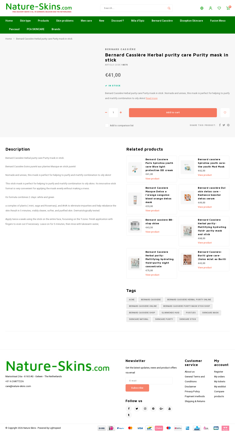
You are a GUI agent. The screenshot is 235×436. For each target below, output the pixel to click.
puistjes (191, 316)
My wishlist (220, 390)
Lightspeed (55, 431)
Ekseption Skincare (191, 24)
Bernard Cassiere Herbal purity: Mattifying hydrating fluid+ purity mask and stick (212, 230)
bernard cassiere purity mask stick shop (186, 309)
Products (43, 24)
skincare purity (164, 322)
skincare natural (139, 322)
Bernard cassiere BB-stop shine (159, 225)
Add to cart (173, 116)
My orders (219, 380)
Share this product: (203, 129)
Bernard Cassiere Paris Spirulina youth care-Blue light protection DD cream (159, 168)
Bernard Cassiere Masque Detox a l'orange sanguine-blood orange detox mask (158, 198)
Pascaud (14, 33)
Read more (151, 102)
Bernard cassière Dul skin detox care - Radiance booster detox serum (211, 197)
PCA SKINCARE (35, 33)
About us (190, 375)
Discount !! (117, 24)
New (101, 24)
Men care (86, 24)
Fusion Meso (218, 24)
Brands (56, 33)
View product (152, 182)
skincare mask (210, 316)
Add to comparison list (122, 129)
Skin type (25, 24)
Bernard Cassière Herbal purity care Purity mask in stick (44, 42)
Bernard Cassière (162, 24)
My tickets (219, 385)
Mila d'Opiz (137, 24)
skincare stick (187, 322)
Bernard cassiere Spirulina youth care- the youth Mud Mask (212, 166)
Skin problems (65, 24)
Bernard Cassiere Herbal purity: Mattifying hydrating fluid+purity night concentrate (159, 262)
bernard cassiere (151, 303)
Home (9, 24)
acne (131, 303)
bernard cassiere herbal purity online (189, 303)
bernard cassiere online (143, 309)
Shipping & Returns (195, 405)
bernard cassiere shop (142, 316)
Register (218, 375)
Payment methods (195, 400)
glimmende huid (170, 316)
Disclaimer (190, 390)
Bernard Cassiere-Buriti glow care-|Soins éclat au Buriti (212, 259)
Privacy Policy (192, 395)
